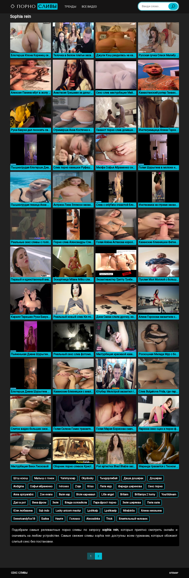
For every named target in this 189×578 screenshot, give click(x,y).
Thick (109, 518)
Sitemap (173, 573)
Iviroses (64, 486)
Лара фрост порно (104, 502)
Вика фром (39, 502)
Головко (74, 518)
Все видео (89, 6)
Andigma (18, 486)
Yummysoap (67, 478)
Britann (124, 494)
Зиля (55, 502)
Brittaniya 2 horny (145, 494)
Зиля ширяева (131, 502)
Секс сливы (19, 572)
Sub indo (44, 510)
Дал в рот (19, 502)
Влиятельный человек (133, 518)
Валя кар (64, 494)
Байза (45, 518)
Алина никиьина (151, 510)
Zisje (78, 486)
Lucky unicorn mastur (68, 510)
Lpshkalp (92, 510)
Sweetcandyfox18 (24, 518)
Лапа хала (153, 502)
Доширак (156, 478)
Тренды (70, 6)
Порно (34, 6)
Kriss (90, 486)
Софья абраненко (41, 486)
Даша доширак (133, 478)
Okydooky (87, 478)
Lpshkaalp (110, 510)
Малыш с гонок (44, 478)
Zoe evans (46, 494)
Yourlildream (168, 494)
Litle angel (107, 494)
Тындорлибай (108, 478)
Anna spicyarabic (23, 494)
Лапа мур (106, 486)
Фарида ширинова (130, 486)
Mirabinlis (129, 510)
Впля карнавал (85, 494)
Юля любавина (23, 510)
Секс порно (155, 486)
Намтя (59, 518)
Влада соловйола (76, 502)
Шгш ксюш (20, 478)
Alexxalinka (93, 518)
